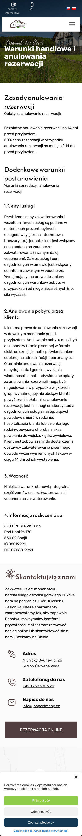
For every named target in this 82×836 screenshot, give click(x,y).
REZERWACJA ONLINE (41, 729)
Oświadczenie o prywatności (51, 830)
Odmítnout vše (41, 811)
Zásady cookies (23, 830)
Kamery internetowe (12, 10)
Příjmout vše (41, 800)
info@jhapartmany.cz (41, 706)
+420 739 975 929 (38, 686)
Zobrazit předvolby (41, 822)
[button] (76, 777)
